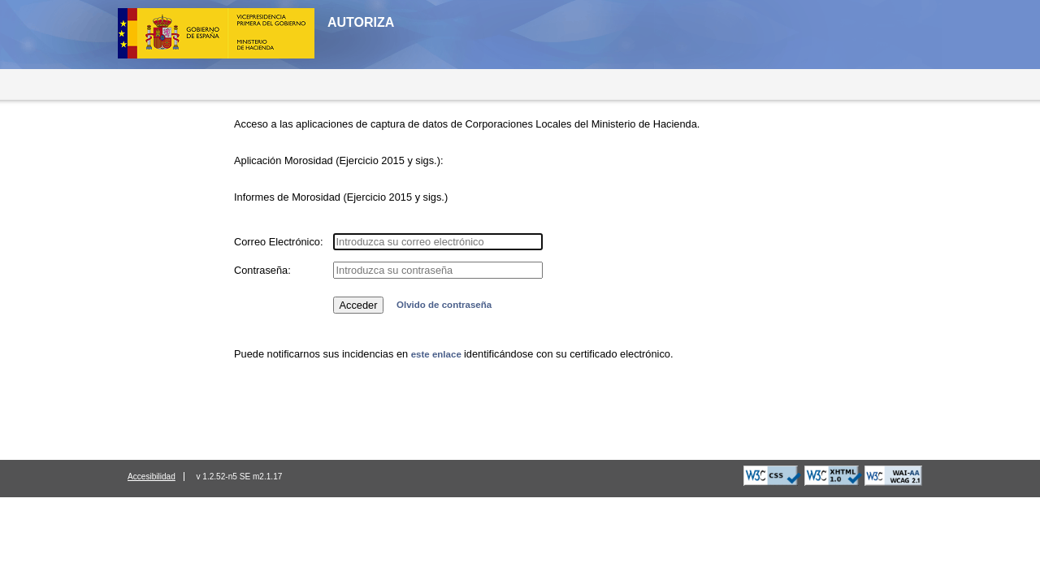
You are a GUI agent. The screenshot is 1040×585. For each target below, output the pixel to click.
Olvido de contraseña (444, 305)
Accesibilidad (152, 476)
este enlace (437, 354)
